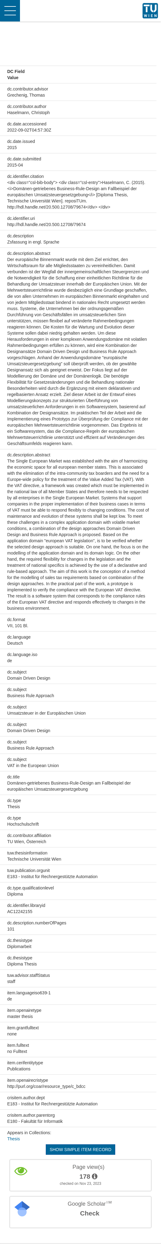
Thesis (13, 1138)
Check (89, 1213)
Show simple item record (81, 1149)
